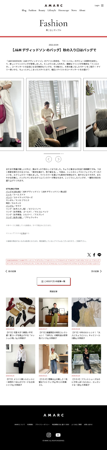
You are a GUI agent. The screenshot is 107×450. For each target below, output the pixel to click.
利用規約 (30, 424)
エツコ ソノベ (52, 260)
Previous (49, 159)
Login (97, 5)
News (74, 10)
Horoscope (63, 10)
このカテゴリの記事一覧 (54, 281)
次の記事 (95, 271)
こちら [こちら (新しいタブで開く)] (23, 233)
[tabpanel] (53, 114)
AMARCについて (20, 424)
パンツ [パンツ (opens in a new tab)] (9, 197)
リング (85, 263)
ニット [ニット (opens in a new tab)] (9, 194)
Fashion (32, 10)
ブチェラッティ (30, 263)
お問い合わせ (88, 424)
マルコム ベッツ (57, 263)
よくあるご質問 (77, 424)
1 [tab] (52, 153)
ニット (89, 260)
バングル (11, 263)
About (82, 10)
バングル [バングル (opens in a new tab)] (10, 205)
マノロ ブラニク (43, 263)
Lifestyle (52, 10)
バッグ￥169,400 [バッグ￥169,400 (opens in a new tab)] (13, 191)
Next (58, 159)
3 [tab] (62, 153)
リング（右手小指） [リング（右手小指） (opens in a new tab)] (14, 217)
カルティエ (63, 260)
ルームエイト (94, 263)
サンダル (81, 260)
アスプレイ (41, 260)
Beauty (42, 10)
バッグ (97, 260)
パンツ (19, 263)
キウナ (73, 260)
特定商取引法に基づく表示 (60, 424)
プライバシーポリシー (42, 424)
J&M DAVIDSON (13, 260)
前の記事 (12, 271)
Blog (24, 10)
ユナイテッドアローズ (72, 263)
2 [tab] (61, 153)
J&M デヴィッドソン (27, 260)
